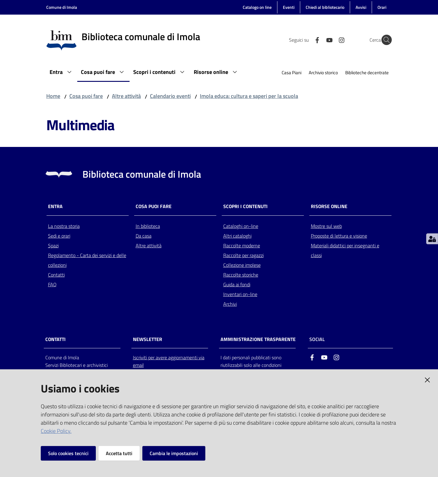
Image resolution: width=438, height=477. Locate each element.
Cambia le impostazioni (174, 453)
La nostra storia (64, 226)
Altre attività (126, 96)
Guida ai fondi (236, 284)
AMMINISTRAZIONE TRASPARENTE (258, 339)
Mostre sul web (326, 226)
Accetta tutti (119, 453)
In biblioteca (148, 226)
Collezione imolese (242, 265)
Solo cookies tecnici (68, 453)
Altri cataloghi (237, 235)
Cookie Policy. (56, 431)
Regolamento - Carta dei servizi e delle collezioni (87, 260)
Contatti (56, 274)
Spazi (53, 245)
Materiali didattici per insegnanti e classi (345, 250)
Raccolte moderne (241, 245)
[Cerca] (384, 40)
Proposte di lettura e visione (339, 235)
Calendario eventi (170, 96)
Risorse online (329, 206)
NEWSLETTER (147, 339)
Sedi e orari (59, 235)
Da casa (143, 235)
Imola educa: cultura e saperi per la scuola (249, 96)
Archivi (230, 304)
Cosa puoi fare (86, 96)
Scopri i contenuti (245, 206)
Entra (55, 206)
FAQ (52, 284)
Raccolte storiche (240, 274)
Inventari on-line (240, 294)
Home (53, 96)
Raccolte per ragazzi (243, 255)
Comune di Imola (61, 7)
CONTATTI (55, 339)
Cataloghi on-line (240, 226)
